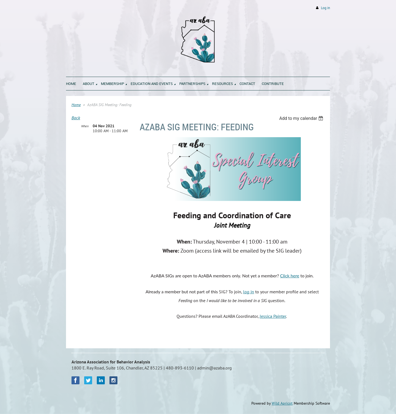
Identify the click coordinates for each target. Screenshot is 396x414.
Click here (289, 275)
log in (248, 291)
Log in (325, 7)
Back (76, 117)
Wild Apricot (282, 403)
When (85, 126)
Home (76, 104)
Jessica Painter (273, 316)
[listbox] (301, 118)
